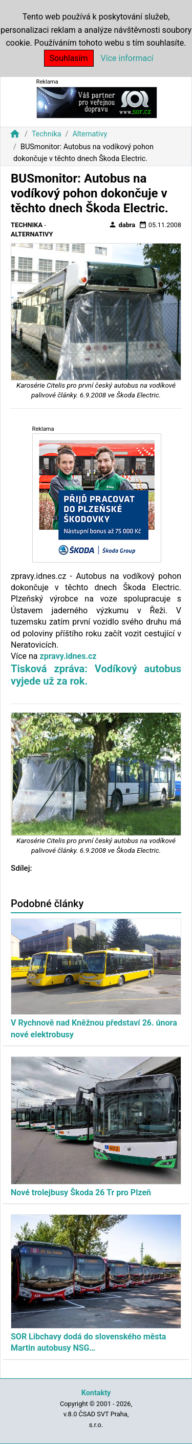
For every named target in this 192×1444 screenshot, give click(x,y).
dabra (122, 224)
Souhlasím (69, 58)
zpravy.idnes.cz (67, 656)
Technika (46, 134)
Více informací (127, 58)
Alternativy (89, 134)
